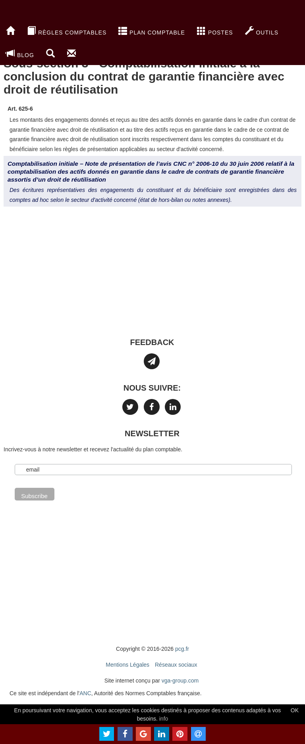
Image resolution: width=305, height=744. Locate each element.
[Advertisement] (152, 276)
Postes (215, 31)
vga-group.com (180, 680)
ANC (85, 693)
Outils (261, 31)
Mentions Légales (127, 665)
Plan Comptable (151, 31)
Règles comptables (66, 31)
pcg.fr (182, 649)
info (163, 718)
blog (20, 53)
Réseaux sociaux (176, 665)
